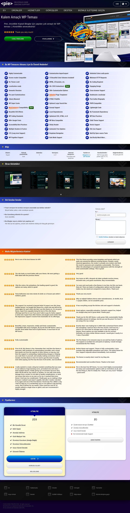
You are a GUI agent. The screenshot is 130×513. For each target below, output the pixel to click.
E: (99, 212)
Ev (4, 10)
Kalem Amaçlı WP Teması (19, 17)
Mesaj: (100, 219)
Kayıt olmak (12, 494)
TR (127, 4)
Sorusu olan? (34, 465)
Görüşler (52, 10)
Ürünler (17, 10)
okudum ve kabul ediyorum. (110, 237)
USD (118, 4)
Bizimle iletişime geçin (91, 10)
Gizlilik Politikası (103, 237)
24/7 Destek (86, 156)
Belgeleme (86, 155)
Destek (68, 10)
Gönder (111, 242)
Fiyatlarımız (47, 39)
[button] (61, 194)
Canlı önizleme (14, 38)
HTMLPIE (34, 411)
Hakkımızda (34, 488)
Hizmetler (34, 10)
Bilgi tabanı (77, 494)
